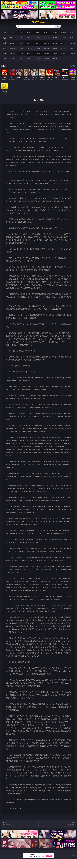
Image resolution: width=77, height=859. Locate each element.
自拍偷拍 (20, 38)
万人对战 (29, 32)
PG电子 (12, 32)
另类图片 (72, 48)
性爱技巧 (72, 53)
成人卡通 (29, 43)
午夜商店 (20, 59)
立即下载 (49, 855)
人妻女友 (29, 53)
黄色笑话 (63, 53)
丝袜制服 (55, 38)
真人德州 (20, 32)
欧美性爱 (38, 43)
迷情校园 (46, 53)
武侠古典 (38, 53)
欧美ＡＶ (29, 38)
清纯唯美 (55, 48)
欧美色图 (29, 48)
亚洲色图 (20, 48)
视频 (4, 38)
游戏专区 (38, 32)
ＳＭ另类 (72, 38)
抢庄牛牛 (72, 32)
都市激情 (12, 53)
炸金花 (55, 32)
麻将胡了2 (46, 32)
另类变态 (72, 43)
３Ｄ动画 (38, 38)
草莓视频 (29, 59)
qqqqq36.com (38, 22)
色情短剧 (55, 59)
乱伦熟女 (63, 43)
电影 (4, 43)
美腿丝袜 (46, 48)
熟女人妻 (46, 38)
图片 (4, 48)
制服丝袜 (46, 43)
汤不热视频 (38, 59)
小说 (4, 54)
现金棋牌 (63, 32)
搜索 (58, 26)
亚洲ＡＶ (12, 38)
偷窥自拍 (12, 48)
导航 (4, 59)
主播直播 (63, 38)
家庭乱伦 (20, 53)
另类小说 (55, 53)
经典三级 (55, 43)
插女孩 (12, 59)
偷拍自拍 (20, 43)
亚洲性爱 (12, 43)
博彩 (4, 33)
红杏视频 (46, 59)
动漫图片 (38, 48)
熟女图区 (63, 48)
